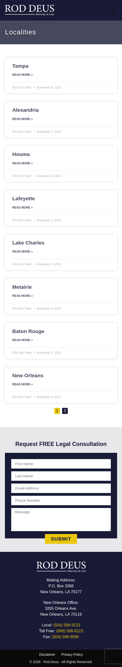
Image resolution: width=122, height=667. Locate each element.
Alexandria (25, 110)
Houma (21, 154)
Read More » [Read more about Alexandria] (22, 119)
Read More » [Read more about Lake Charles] (22, 251)
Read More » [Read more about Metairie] (22, 296)
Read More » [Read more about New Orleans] (22, 384)
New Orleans (27, 375)
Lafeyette (23, 198)
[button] (112, 10)
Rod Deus (51, 662)
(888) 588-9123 (69, 631)
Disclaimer (47, 654)
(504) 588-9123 (66, 625)
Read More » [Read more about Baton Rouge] (22, 340)
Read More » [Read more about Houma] (22, 163)
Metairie (22, 287)
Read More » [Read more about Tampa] (22, 75)
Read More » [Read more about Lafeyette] (22, 207)
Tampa (20, 66)
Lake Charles (28, 242)
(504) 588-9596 (65, 637)
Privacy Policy (72, 654)
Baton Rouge (28, 331)
